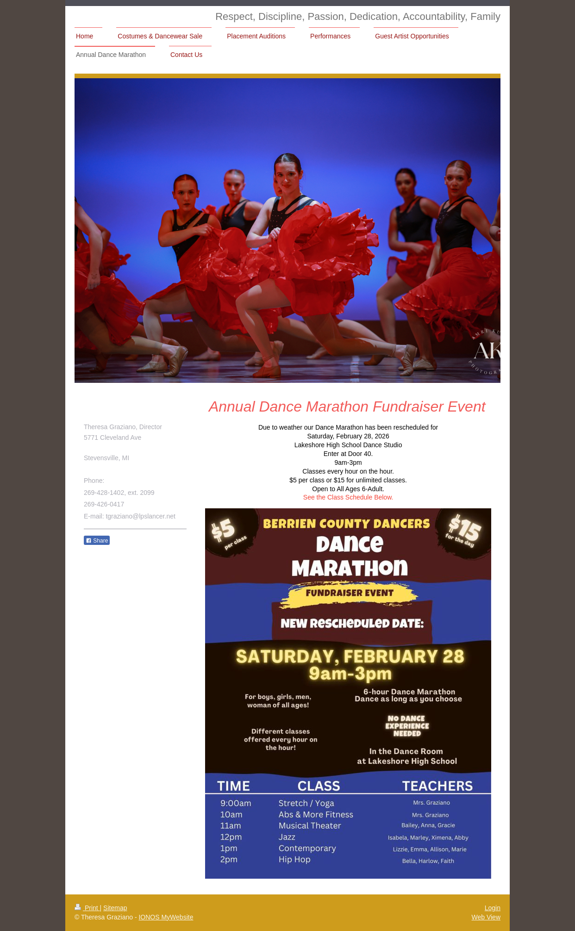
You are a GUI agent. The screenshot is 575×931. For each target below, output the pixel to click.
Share (97, 540)
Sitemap (115, 908)
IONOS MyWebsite (165, 917)
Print (87, 908)
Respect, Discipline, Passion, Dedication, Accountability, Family (357, 16)
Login (492, 908)
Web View (485, 917)
